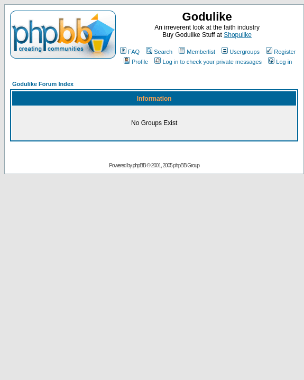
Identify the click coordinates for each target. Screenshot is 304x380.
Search (159, 52)
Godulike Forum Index (42, 84)
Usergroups (241, 52)
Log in (280, 62)
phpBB (139, 165)
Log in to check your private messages (208, 62)
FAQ (130, 52)
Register (281, 52)
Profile (136, 62)
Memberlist (197, 52)
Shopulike (238, 35)
